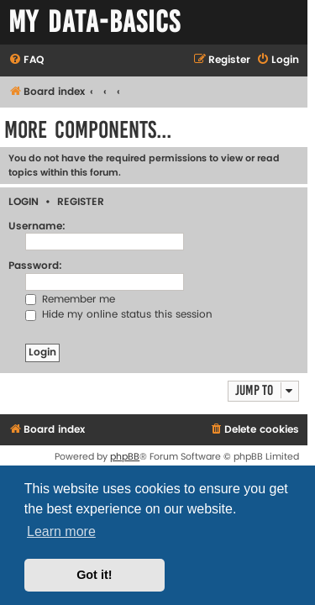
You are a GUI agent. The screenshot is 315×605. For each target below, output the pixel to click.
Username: (37, 226)
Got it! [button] (94, 574)
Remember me (70, 300)
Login (23, 202)
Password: (35, 266)
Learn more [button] (61, 531)
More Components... (87, 130)
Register (80, 202)
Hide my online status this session (119, 315)
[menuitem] (26, 61)
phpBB (124, 457)
